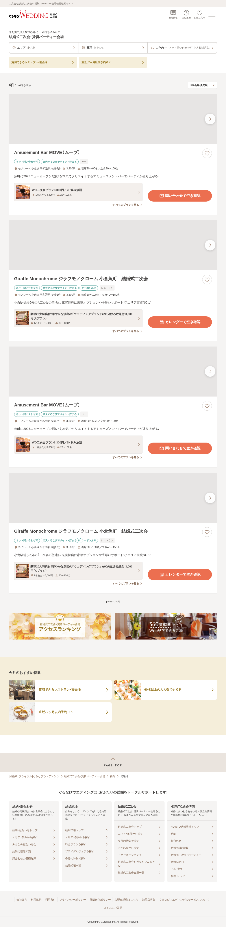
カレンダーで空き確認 (179, 322)
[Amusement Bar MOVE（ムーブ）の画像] (113, 119)
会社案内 (22, 899)
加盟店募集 (148, 899)
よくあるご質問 (113, 907)
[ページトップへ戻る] (113, 762)
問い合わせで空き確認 (179, 195)
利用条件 (50, 899)
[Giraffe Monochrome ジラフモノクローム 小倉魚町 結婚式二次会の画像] (113, 245)
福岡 (112, 776)
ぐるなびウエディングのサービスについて (184, 899)
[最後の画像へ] (210, 119)
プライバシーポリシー (72, 899)
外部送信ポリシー (100, 899)
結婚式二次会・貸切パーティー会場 (84, 776)
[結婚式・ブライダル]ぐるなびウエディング (34, 776)
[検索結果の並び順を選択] (202, 85)
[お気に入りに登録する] (207, 153)
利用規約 (36, 899)
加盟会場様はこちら (126, 899)
